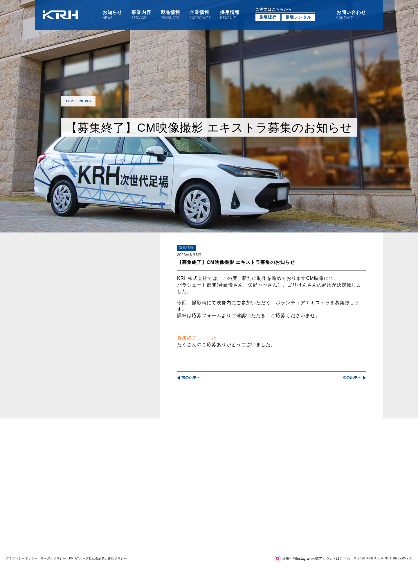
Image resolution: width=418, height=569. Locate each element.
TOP (69, 101)
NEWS (85, 101)
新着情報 (186, 248)
